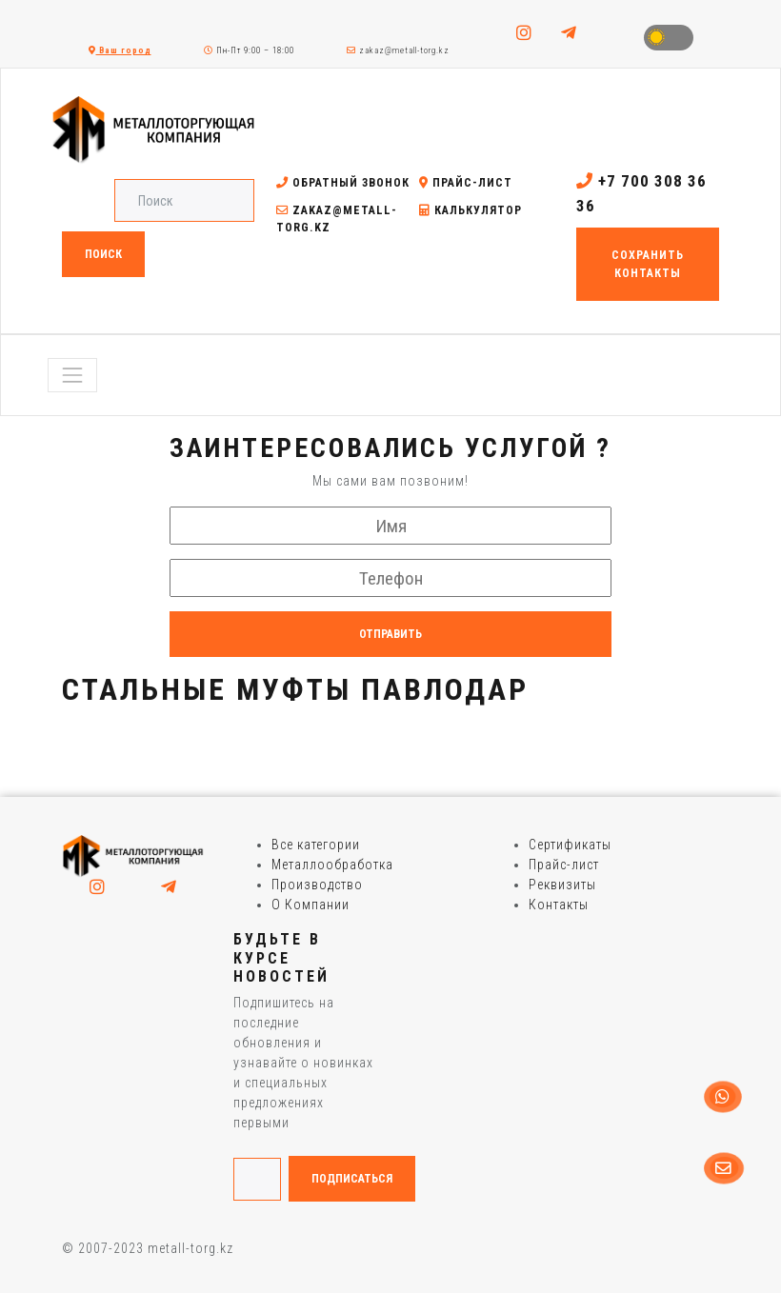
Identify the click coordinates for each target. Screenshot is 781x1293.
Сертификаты (570, 844)
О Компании (310, 904)
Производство (317, 884)
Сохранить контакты (647, 264)
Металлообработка (332, 864)
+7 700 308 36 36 (641, 193)
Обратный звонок (343, 182)
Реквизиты (562, 884)
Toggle (668, 37)
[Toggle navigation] (72, 375)
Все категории (315, 844)
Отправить (390, 634)
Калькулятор (470, 210)
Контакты (559, 904)
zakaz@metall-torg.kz (398, 50)
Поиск (103, 254)
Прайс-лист (465, 182)
